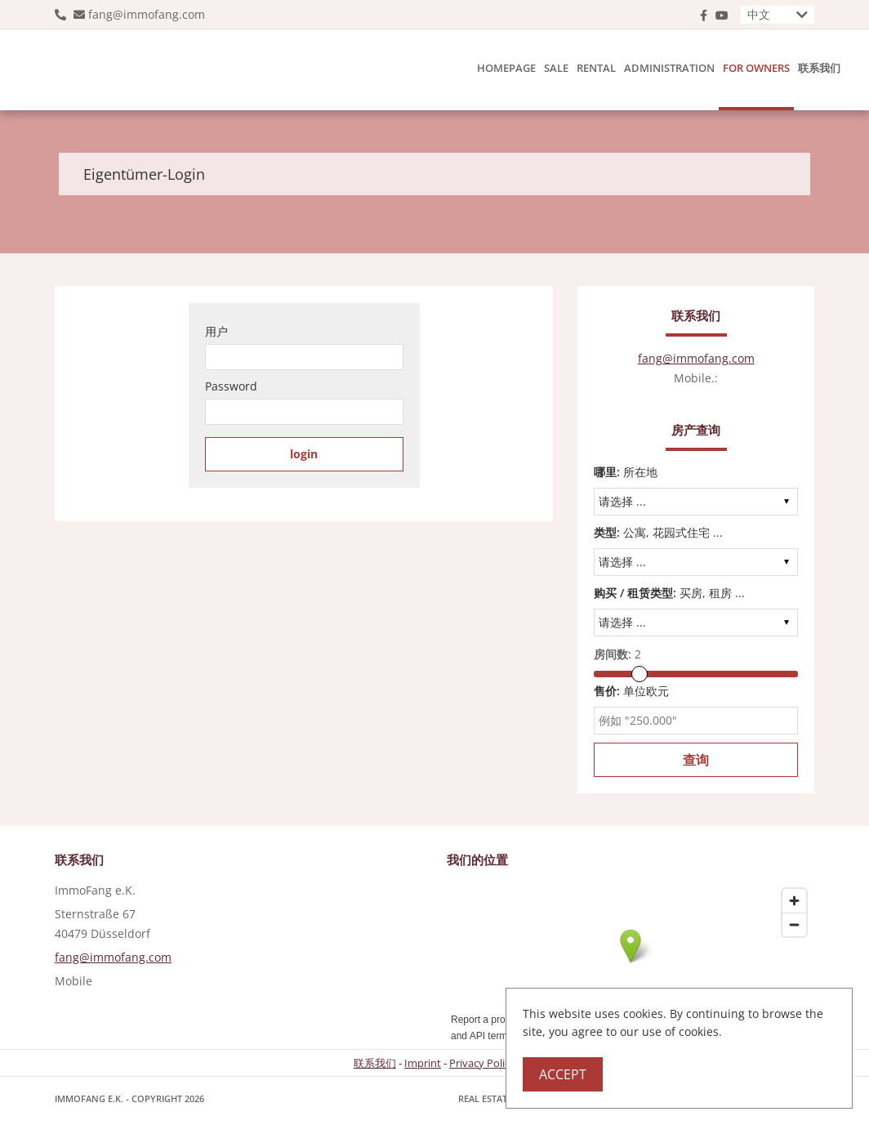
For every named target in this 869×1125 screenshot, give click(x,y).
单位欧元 (631, 691)
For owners (756, 67)
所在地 (625, 472)
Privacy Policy (482, 1063)
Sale (556, 67)
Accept (562, 1074)
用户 (216, 331)
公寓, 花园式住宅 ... (658, 532)
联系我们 (819, 67)
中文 (758, 14)
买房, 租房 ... (669, 592)
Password (231, 386)
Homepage (506, 67)
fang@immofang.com (146, 14)
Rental (596, 67)
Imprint (422, 1063)
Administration (669, 67)
